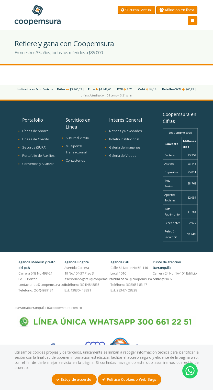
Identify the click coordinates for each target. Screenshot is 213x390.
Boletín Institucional (124, 139)
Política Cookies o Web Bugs (129, 379)
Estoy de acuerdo (73, 379)
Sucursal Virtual (136, 9)
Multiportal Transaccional (76, 149)
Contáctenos (75, 160)
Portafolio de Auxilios (38, 155)
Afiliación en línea (177, 9)
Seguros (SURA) (34, 147)
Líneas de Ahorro (35, 131)
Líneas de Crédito (35, 139)
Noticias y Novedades (125, 131)
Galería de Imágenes (125, 147)
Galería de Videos (122, 155)
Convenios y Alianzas (38, 164)
